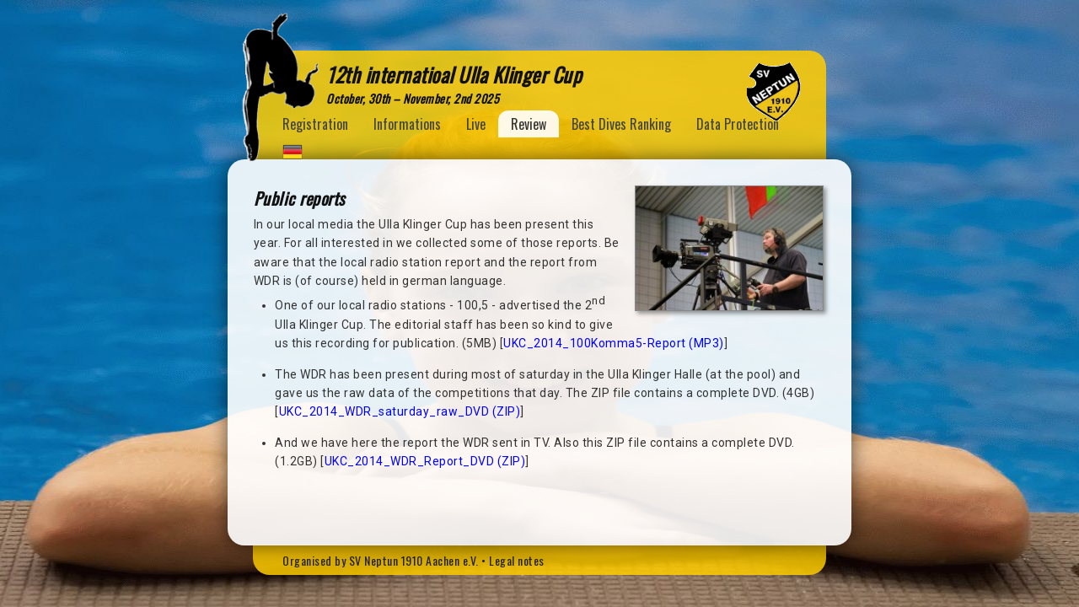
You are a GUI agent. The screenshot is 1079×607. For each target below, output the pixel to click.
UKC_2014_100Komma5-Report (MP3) (613, 343)
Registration (315, 124)
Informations (407, 124)
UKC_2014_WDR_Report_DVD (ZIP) (425, 461)
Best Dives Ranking (621, 124)
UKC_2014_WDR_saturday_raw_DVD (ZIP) (400, 411)
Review (528, 124)
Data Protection (737, 124)
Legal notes (517, 560)
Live (476, 124)
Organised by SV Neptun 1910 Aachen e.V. (380, 560)
